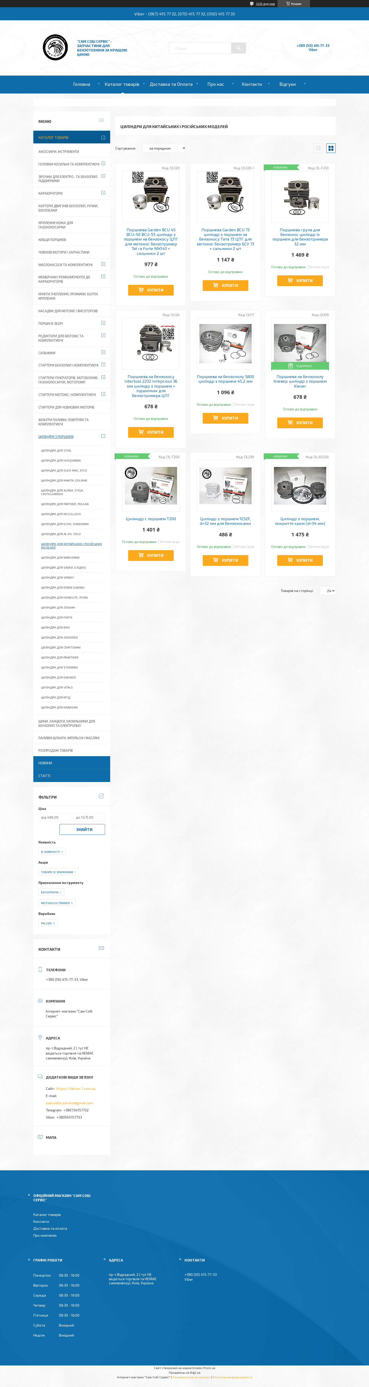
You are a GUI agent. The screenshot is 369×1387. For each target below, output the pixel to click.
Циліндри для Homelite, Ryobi (64, 597)
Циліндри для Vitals (57, 687)
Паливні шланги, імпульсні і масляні (68, 738)
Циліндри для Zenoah (58, 607)
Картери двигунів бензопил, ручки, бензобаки (68, 208)
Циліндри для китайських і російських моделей (71, 545)
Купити (155, 289)
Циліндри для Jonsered (59, 637)
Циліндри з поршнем (56, 437)
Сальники (46, 353)
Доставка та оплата (50, 1228)
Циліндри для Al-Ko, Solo (61, 534)
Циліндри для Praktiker (59, 657)
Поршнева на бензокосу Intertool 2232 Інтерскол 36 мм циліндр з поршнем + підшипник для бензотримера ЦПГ (151, 386)
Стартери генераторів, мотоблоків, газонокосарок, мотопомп (68, 380)
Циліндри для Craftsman (60, 647)
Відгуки (287, 84)
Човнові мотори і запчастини (63, 252)
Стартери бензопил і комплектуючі (68, 365)
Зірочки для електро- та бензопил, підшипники (68, 179)
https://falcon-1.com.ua (75, 1088)
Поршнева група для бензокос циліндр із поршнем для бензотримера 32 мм (300, 236)
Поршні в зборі (50, 323)
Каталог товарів (122, 84)
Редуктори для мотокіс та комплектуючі (61, 338)
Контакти (252, 84)
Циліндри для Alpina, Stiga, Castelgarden (62, 492)
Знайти (84, 829)
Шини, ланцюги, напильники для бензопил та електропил (66, 723)
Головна (81, 84)
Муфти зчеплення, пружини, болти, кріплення (68, 296)
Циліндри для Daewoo (58, 677)
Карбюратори (50, 193)
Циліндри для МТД (55, 697)
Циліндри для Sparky (57, 577)
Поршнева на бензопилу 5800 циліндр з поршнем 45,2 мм (225, 378)
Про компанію (45, 1235)
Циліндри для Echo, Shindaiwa (65, 524)
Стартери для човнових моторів (66, 407)
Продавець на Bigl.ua (184, 1372)
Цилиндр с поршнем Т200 (151, 518)
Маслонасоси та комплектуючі (65, 265)
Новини (45, 763)
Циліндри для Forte (57, 617)
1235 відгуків (265, 3)
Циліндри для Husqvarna (61, 460)
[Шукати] (238, 48)
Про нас (215, 84)
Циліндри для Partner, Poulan (65, 504)
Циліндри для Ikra (55, 627)
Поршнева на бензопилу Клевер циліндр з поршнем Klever (300, 381)
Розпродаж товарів (55, 750)
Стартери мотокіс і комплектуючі (67, 395)
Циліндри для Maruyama (60, 557)
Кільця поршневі (52, 240)
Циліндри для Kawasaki (59, 707)
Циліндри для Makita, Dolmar (64, 480)
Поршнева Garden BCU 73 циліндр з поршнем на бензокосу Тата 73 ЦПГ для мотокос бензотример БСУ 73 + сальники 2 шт (225, 239)
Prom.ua (209, 1368)
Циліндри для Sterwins (59, 667)
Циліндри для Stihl (56, 450)
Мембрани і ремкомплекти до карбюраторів (64, 279)
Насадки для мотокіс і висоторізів (68, 311)
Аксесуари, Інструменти (58, 152)
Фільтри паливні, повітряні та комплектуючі (63, 422)
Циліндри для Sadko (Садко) (63, 567)
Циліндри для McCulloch (61, 514)
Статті (44, 776)
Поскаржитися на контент (191, 1377)
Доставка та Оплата (171, 84)
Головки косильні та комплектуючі (68, 164)
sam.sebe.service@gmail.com (69, 1103)
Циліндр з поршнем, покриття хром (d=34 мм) (300, 521)
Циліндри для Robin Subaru (63, 587)
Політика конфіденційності (232, 1377)
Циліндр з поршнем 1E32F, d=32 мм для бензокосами (225, 521)
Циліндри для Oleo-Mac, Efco (64, 470)
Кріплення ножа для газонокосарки (55, 225)
